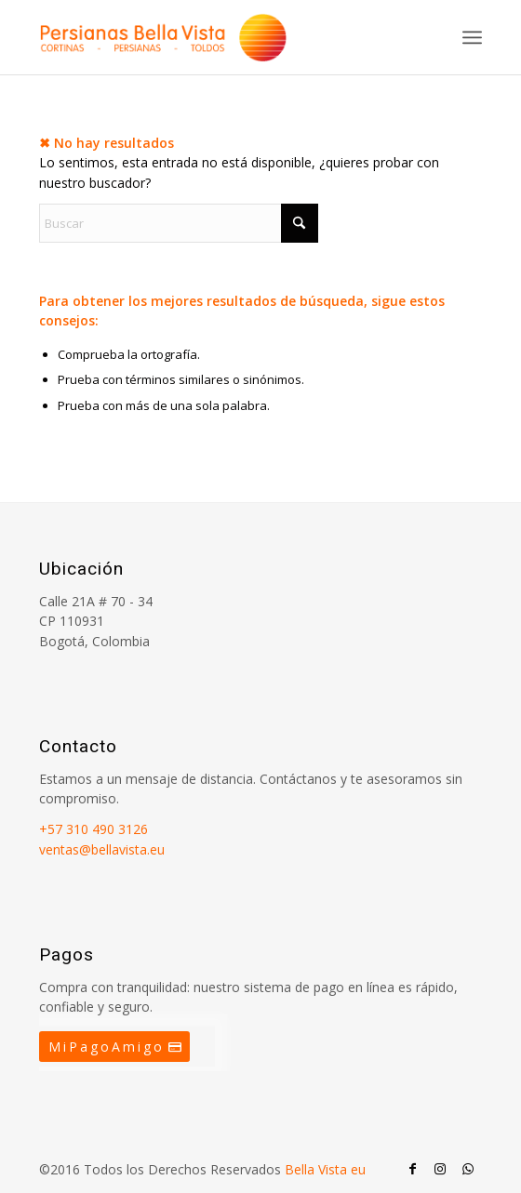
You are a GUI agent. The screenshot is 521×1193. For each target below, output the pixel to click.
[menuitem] (472, 37)
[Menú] (472, 37)
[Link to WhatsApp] (468, 1169)
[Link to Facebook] (412, 1169)
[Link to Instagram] (440, 1169)
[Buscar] (178, 223)
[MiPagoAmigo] (114, 1047)
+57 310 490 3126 (93, 829)
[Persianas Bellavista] (216, 37)
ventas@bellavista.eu (102, 849)
